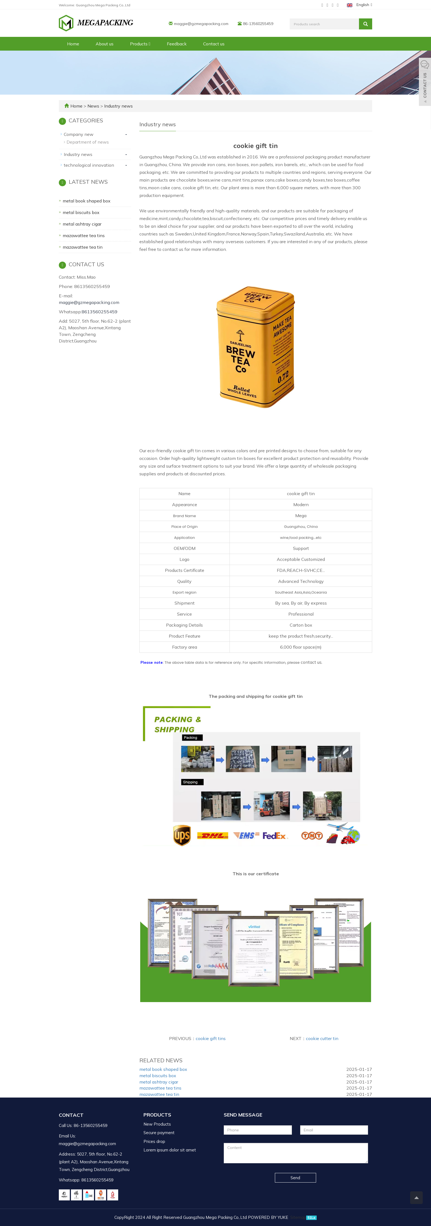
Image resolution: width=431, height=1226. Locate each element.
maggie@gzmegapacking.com (201, 23)
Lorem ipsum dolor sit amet (169, 1150)
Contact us (214, 43)
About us (105, 43)
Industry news (118, 106)
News (93, 106)
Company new (78, 134)
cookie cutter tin (322, 1038)
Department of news (88, 142)
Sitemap (298, 1217)
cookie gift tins (211, 1038)
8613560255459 (99, 311)
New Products (157, 1124)
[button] (149, 43)
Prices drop (154, 1141)
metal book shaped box (163, 1069)
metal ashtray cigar (158, 1082)
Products (140, 43)
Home (73, 43)
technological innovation (89, 165)
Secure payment (159, 1132)
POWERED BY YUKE (268, 1217)
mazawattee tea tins (160, 1088)
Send (295, 1177)
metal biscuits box (157, 1075)
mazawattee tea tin (159, 1094)
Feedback (177, 43)
